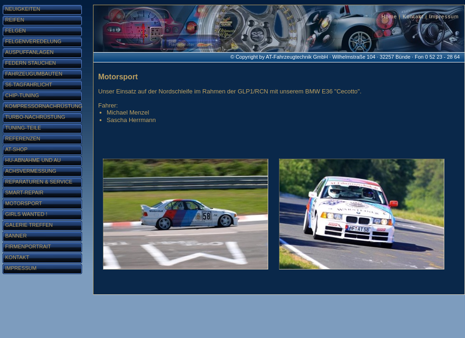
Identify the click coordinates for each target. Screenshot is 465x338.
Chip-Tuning (22, 95)
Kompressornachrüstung (43, 106)
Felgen (15, 30)
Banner (16, 235)
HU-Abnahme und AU (33, 160)
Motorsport (23, 203)
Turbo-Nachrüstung (35, 117)
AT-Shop (16, 149)
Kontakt (413, 16)
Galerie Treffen (29, 225)
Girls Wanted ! (26, 214)
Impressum (444, 16)
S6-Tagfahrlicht (28, 84)
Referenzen (22, 138)
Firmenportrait (28, 246)
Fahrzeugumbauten (33, 74)
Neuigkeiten (22, 9)
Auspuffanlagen (29, 52)
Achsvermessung (30, 171)
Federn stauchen (30, 63)
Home (389, 16)
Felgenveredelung (33, 41)
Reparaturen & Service (38, 181)
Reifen (14, 20)
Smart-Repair (24, 192)
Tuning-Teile (23, 128)
